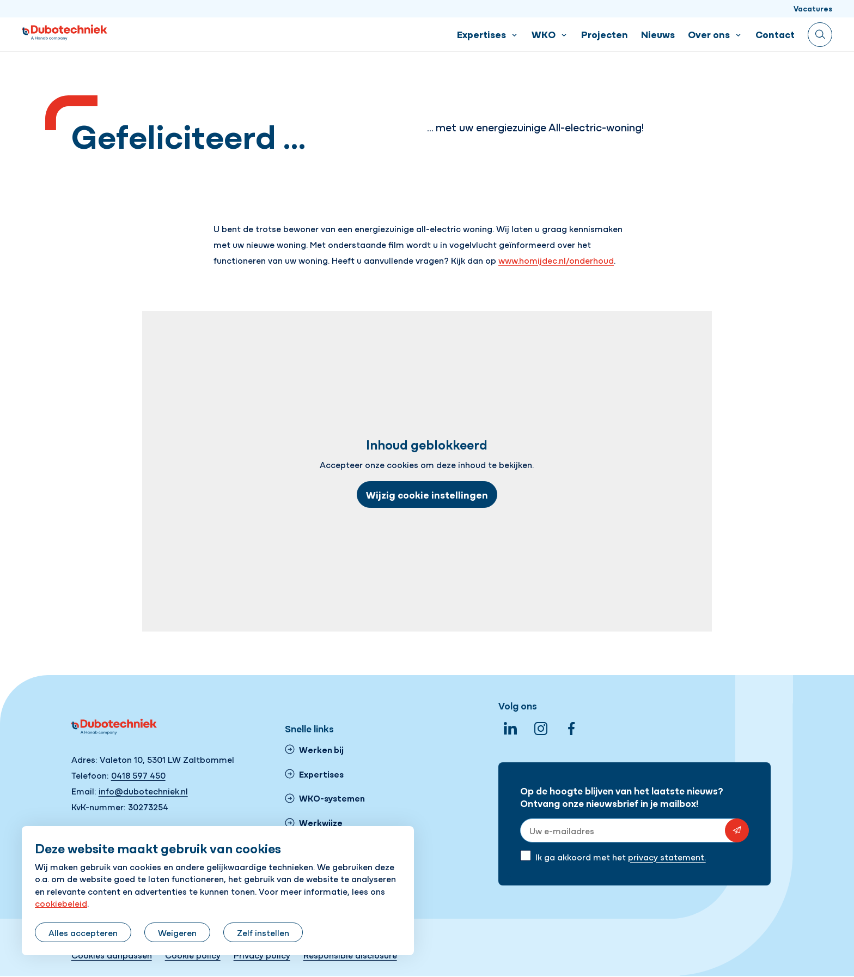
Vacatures (813, 8)
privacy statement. (667, 857)
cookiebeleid (61, 903)
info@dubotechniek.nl (143, 791)
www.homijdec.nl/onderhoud (556, 260)
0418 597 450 (138, 775)
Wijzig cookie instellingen (427, 494)
